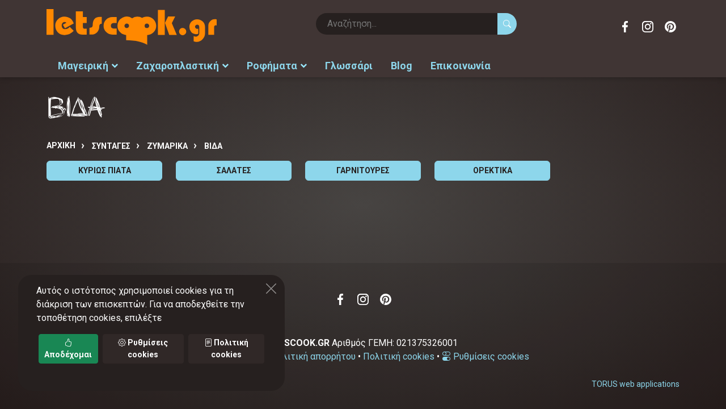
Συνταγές (111, 146)
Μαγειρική (88, 66)
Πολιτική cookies (398, 356)
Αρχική (61, 145)
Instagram (648, 27)
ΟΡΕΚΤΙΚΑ (492, 170)
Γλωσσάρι (349, 66)
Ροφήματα (277, 66)
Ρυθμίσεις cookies (485, 356)
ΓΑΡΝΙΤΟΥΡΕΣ (363, 170)
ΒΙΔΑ (213, 146)
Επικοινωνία (460, 66)
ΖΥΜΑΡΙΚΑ (167, 146)
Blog (401, 66)
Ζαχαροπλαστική (182, 66)
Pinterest (670, 27)
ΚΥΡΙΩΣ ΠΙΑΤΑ (104, 170)
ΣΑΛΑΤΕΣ (234, 170)
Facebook (625, 27)
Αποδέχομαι (68, 348)
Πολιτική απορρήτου (313, 356)
